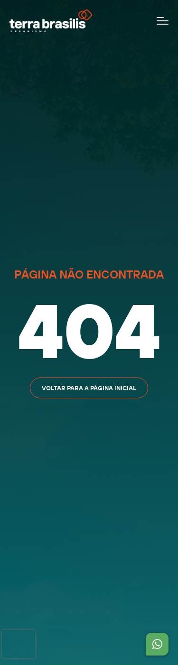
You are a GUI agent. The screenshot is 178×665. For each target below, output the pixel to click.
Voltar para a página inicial (89, 388)
